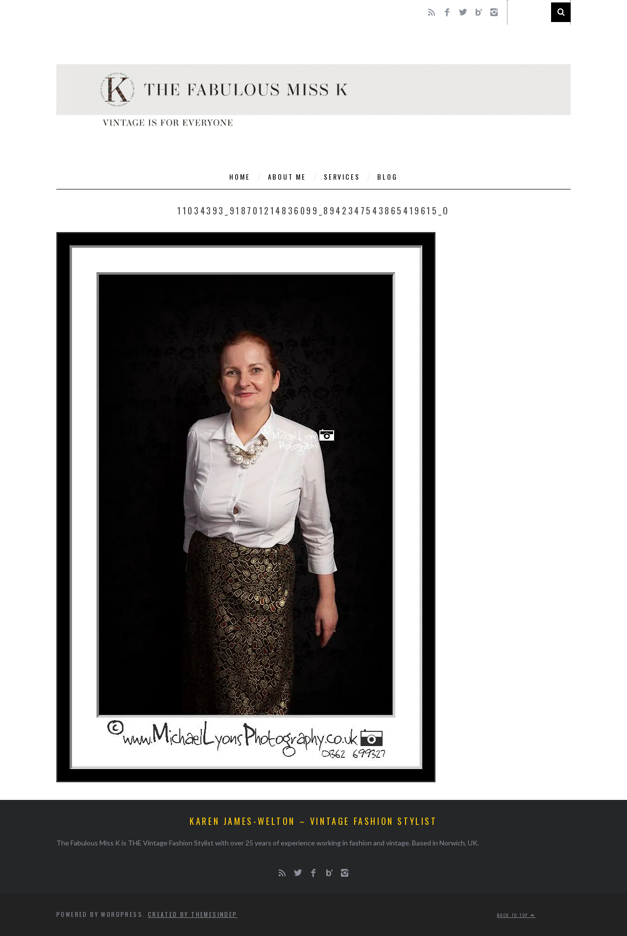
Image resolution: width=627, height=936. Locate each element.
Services (342, 176)
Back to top (516, 915)
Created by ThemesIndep (193, 914)
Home (239, 176)
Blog (387, 176)
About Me (287, 176)
